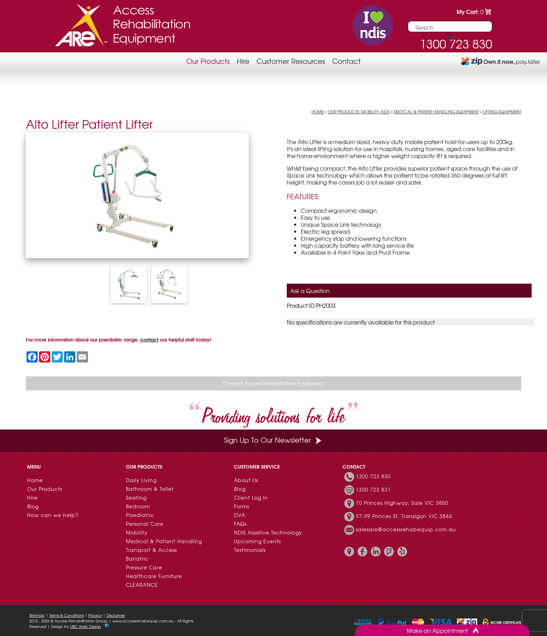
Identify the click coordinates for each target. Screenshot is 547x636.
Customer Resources (290, 61)
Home (318, 112)
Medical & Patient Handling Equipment (436, 112)
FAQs (240, 523)
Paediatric (140, 514)
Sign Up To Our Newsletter (273, 440)
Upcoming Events (257, 541)
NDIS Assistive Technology (268, 532)
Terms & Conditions (66, 615)
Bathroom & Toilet (150, 488)
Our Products (208, 61)
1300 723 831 (373, 489)
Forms (241, 506)
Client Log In (251, 497)
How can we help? (52, 514)
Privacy (95, 615)
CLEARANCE (142, 584)
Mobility (137, 532)
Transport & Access (151, 549)
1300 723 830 (373, 476)
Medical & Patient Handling (164, 541)
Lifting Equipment (502, 112)
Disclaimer (115, 615)
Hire (243, 61)
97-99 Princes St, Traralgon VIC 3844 (404, 515)
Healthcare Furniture (154, 576)
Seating (136, 497)
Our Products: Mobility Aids (359, 112)
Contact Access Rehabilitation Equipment (273, 383)
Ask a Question (310, 290)
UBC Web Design (85, 626)
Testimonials (250, 549)
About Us (246, 480)
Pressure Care (144, 567)
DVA (239, 514)
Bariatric (137, 558)
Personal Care (145, 523)
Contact (346, 61)
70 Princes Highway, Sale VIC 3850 (402, 502)
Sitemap (37, 615)
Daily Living (141, 480)
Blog (33, 506)
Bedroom (138, 506)
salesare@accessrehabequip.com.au (406, 529)
